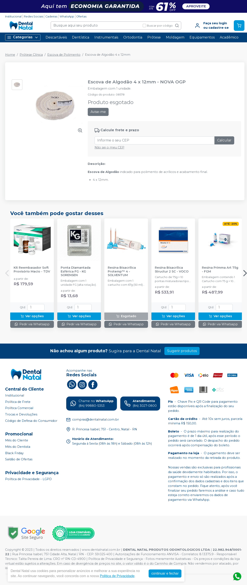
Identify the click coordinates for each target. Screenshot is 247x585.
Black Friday (14, 453)
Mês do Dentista (17, 447)
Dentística (80, 37)
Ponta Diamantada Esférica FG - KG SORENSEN (75, 271)
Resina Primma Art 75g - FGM (220, 269)
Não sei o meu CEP (109, 147)
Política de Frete (17, 402)
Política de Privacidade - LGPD (28, 479)
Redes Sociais (33, 16)
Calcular (224, 140)
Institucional (13, 16)
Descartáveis (56, 37)
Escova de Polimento (63, 55)
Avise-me (98, 112)
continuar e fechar (165, 573)
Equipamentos (202, 37)
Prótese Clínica (31, 55)
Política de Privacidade (117, 576)
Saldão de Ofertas (18, 459)
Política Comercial (19, 408)
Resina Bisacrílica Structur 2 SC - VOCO (171, 269)
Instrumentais (106, 37)
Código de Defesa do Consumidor (31, 421)
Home (10, 55)
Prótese (154, 37)
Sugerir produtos (182, 351)
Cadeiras (51, 16)
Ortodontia (132, 37)
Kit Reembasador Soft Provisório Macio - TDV (32, 269)
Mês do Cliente (16, 440)
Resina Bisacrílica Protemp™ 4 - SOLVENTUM (122, 271)
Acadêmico (229, 37)
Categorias (23, 37)
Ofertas (81, 16)
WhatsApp (67, 16)
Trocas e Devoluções (21, 414)
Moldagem (175, 37)
